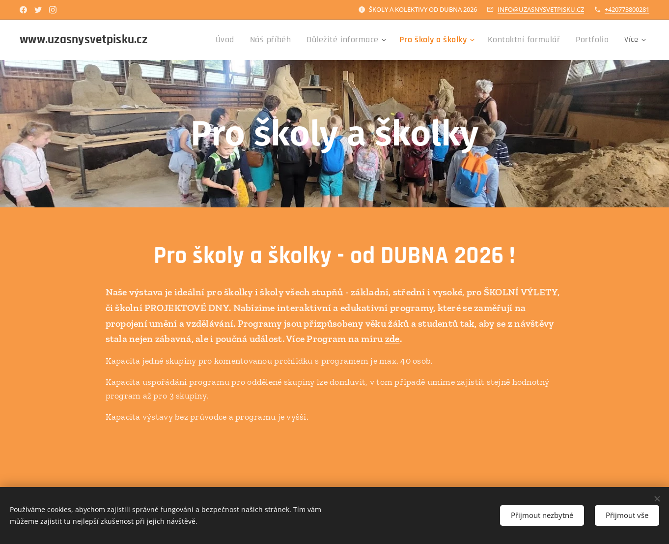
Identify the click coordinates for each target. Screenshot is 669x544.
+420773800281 (627, 9)
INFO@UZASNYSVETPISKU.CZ (541, 9)
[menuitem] (211, 40)
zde (392, 338)
